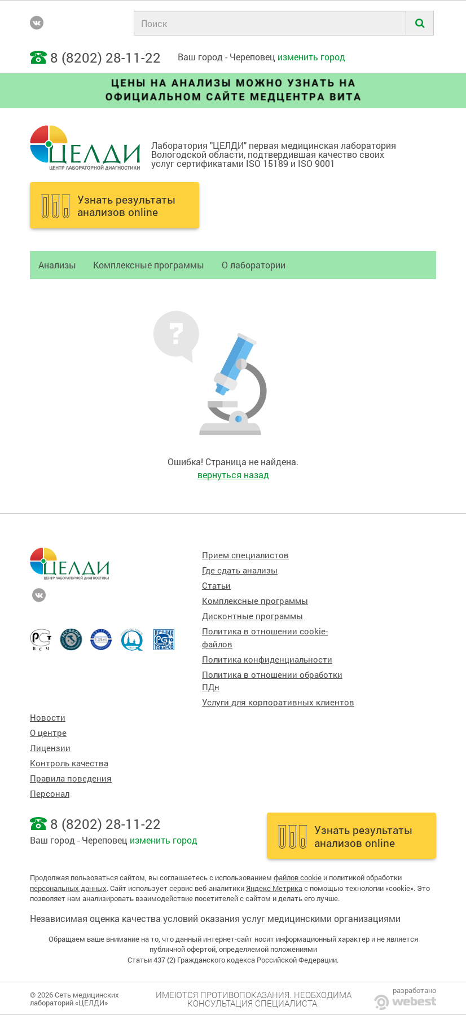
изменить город (311, 57)
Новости (47, 717)
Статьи (216, 585)
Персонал (49, 793)
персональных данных (68, 888)
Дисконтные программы (252, 616)
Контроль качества (69, 763)
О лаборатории (253, 265)
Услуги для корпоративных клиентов (278, 702)
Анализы (57, 265)
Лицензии (50, 748)
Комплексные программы (148, 265)
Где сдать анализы (240, 570)
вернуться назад (233, 474)
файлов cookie (298, 877)
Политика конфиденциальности (267, 659)
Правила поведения (71, 778)
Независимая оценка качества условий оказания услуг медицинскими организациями (215, 918)
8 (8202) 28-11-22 (105, 57)
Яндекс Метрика (274, 888)
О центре (48, 732)
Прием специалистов (245, 555)
